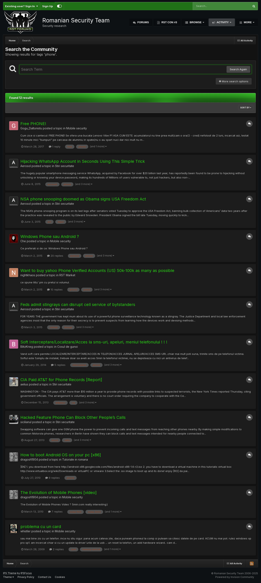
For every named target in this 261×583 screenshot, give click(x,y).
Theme (8, 577)
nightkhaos (27, 275)
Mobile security (76, 128)
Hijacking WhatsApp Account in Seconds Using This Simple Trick (82, 161)
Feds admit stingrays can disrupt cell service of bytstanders (77, 304)
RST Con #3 (169, 22)
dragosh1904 (29, 459)
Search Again (238, 69)
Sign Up (47, 6)
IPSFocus (26, 573)
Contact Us (44, 577)
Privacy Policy (26, 577)
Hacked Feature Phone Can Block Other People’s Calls (73, 417)
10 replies (55, 289)
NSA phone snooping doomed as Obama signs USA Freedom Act (83, 199)
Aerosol (25, 166)
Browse (195, 22)
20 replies (55, 255)
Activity (222, 22)
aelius (24, 384)
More (247, 22)
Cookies (60, 577)
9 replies (52, 477)
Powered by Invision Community (234, 577)
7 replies (55, 511)
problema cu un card (40, 526)
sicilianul (25, 422)
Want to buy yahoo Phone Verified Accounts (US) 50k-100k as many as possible (97, 270)
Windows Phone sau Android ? (49, 236)
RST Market (67, 275)
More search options (233, 81)
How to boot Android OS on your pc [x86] (60, 454)
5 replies (58, 364)
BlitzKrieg (26, 346)
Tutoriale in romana (75, 459)
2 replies (56, 549)
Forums (143, 22)
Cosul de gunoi (67, 346)
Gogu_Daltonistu (31, 128)
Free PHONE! (33, 123)
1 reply (54, 146)
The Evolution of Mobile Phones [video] (58, 492)
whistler (25, 531)
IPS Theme (9, 573)
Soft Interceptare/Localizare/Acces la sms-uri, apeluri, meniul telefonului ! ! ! (93, 342)
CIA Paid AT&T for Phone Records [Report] (61, 379)
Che (23, 241)
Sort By (245, 107)
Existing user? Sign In (21, 6)
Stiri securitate (64, 166)
